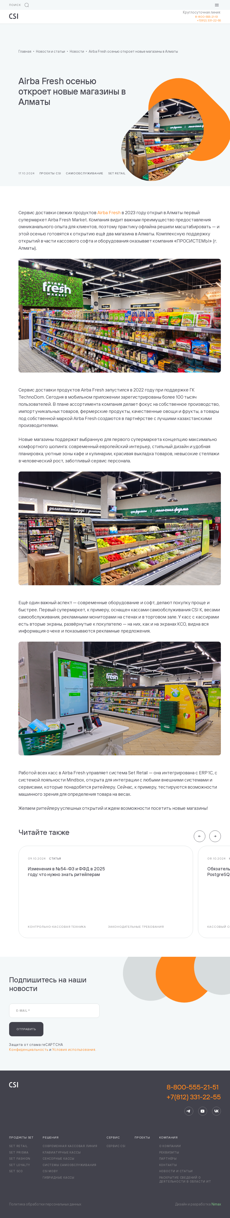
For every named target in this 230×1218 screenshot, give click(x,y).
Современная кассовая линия (70, 1146)
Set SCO (16, 1171)
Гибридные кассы (58, 1177)
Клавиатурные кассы (62, 1152)
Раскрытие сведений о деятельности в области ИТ (185, 1179)
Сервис (113, 1137)
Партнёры (168, 1158)
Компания (168, 1137)
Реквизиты (169, 1152)
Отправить (26, 1029)
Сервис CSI (115, 1146)
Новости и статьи (176, 1171)
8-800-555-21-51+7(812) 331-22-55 (194, 1092)
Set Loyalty (19, 1165)
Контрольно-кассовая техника (57, 927)
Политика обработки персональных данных (45, 1204)
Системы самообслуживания (69, 1165)
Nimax (216, 1204)
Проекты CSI (50, 173)
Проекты (142, 1137)
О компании (170, 1146)
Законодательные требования (136, 927)
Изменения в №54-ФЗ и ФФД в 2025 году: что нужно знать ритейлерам (66, 871)
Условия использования (73, 1049)
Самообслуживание (84, 173)
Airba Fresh (109, 212)
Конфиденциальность (28, 1049)
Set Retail (116, 173)
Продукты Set (21, 1137)
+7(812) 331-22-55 (209, 20)
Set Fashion (19, 1158)
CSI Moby (50, 1171)
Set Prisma (18, 1152)
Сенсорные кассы (58, 1158)
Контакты (168, 1165)
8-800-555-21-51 (208, 16)
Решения (51, 1137)
